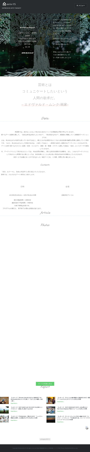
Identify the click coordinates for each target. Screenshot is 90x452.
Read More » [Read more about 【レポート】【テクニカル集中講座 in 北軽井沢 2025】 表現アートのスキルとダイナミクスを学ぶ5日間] (60, 401)
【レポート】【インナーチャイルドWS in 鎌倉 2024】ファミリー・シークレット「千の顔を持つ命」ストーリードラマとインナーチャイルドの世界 (73, 418)
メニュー (82, 6)
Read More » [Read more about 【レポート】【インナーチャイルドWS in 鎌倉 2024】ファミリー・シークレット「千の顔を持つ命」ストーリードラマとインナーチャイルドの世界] (60, 422)
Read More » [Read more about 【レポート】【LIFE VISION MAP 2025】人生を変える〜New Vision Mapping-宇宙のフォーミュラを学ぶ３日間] (60, 411)
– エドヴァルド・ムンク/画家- (45, 104)
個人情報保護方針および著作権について (47, 448)
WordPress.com (73, 448)
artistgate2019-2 (45, 439)
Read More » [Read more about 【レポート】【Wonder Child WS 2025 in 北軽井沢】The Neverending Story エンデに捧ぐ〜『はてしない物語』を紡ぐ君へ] (14, 403)
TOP (59, 448)
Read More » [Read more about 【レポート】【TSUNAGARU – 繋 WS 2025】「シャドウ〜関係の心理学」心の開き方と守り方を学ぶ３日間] (14, 420)
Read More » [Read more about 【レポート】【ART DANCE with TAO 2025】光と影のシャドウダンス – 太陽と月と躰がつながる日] (14, 411)
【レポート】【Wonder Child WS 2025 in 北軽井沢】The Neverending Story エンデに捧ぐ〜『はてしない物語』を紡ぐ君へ (27, 399)
